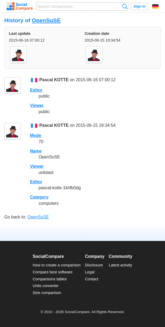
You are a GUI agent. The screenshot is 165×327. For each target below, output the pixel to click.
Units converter (46, 286)
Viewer (37, 105)
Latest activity (120, 265)
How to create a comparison (57, 265)
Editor (36, 90)
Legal (89, 272)
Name (36, 151)
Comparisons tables (50, 279)
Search (124, 6)
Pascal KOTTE (54, 80)
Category (39, 197)
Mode (35, 135)
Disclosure (94, 265)
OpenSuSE (46, 20)
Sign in (139, 6)
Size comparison (47, 293)
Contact (91, 279)
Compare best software (53, 272)
